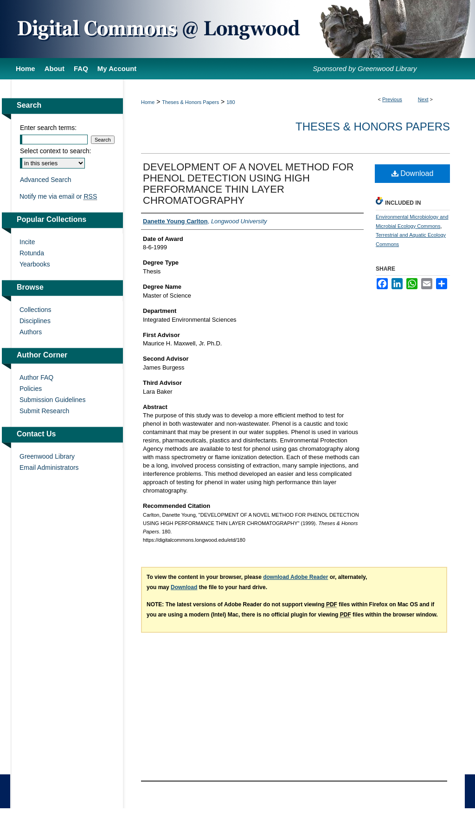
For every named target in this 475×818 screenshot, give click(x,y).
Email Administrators (49, 467)
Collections (35, 309)
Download (413, 173)
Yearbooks (34, 264)
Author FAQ (36, 377)
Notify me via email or (58, 196)
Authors (30, 332)
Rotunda (31, 253)
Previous (392, 99)
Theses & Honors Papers (190, 102)
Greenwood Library (47, 456)
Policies (30, 388)
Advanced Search (45, 179)
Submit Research (44, 411)
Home (147, 102)
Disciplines (35, 321)
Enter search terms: (48, 127)
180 (230, 102)
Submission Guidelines (52, 399)
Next (423, 99)
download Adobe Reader (295, 577)
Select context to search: (55, 151)
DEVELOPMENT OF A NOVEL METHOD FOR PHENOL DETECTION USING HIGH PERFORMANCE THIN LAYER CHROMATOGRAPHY (248, 183)
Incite (27, 242)
